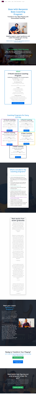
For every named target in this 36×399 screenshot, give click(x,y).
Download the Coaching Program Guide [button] (18, 367)
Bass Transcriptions (17, 1)
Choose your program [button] (18, 362)
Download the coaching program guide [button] (18, 60)
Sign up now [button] (9, 132)
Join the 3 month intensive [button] (18, 105)
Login (12, 1)
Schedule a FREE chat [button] (18, 392)
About (6, 1)
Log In (23, 1)
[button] (18, 104)
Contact (9, 1)
